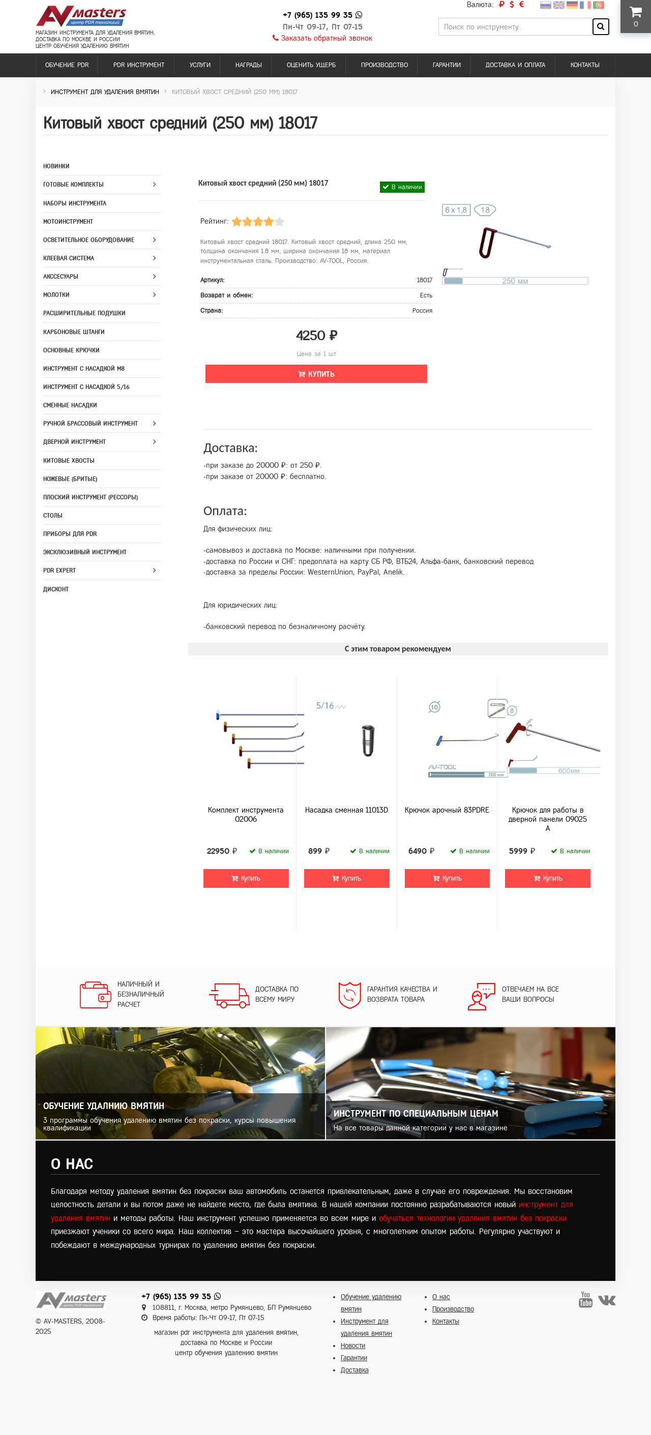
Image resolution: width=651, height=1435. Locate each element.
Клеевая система (68, 258)
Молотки (56, 294)
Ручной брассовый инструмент (90, 423)
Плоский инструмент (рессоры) (90, 497)
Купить (316, 374)
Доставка (355, 1370)
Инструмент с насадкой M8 (84, 368)
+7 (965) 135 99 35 (317, 15)
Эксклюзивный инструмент (85, 552)
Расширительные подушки (84, 313)
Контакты (585, 65)
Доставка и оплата (515, 65)
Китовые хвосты (69, 460)
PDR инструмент (138, 65)
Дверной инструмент (74, 441)
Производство (384, 65)
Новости (353, 1346)
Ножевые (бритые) (70, 479)
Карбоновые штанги (74, 332)
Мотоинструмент (68, 221)
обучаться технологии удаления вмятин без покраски (473, 1218)
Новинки (56, 166)
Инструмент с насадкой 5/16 (86, 387)
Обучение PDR (66, 65)
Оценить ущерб (311, 65)
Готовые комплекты (73, 184)
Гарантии (447, 65)
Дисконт (56, 589)
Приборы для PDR (70, 533)
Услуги (200, 65)
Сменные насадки (70, 405)
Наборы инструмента (74, 203)
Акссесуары (60, 276)
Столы (53, 515)
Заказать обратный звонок (322, 38)
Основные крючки (71, 350)
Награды (248, 65)
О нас (441, 1297)
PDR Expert (59, 570)
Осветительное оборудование (88, 240)
